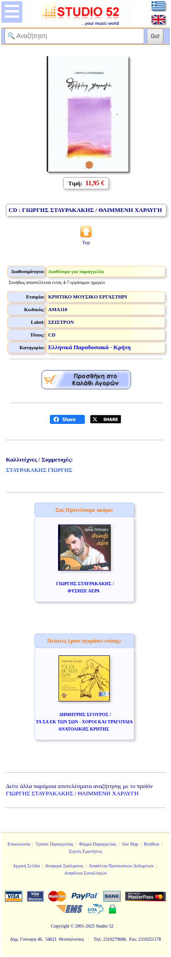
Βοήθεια (151, 844)
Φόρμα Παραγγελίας (98, 844)
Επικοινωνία (19, 844)
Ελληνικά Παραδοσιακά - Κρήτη (89, 347)
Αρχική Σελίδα (26, 865)
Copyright (60, 925)
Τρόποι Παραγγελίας (54, 844)
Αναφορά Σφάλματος (64, 865)
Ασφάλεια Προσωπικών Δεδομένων (121, 865)
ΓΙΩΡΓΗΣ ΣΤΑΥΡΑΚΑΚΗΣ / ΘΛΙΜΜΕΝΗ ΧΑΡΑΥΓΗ (72, 793)
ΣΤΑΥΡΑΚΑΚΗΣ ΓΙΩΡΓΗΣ (39, 470)
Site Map (130, 844)
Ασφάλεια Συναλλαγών (85, 872)
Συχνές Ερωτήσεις (86, 851)
